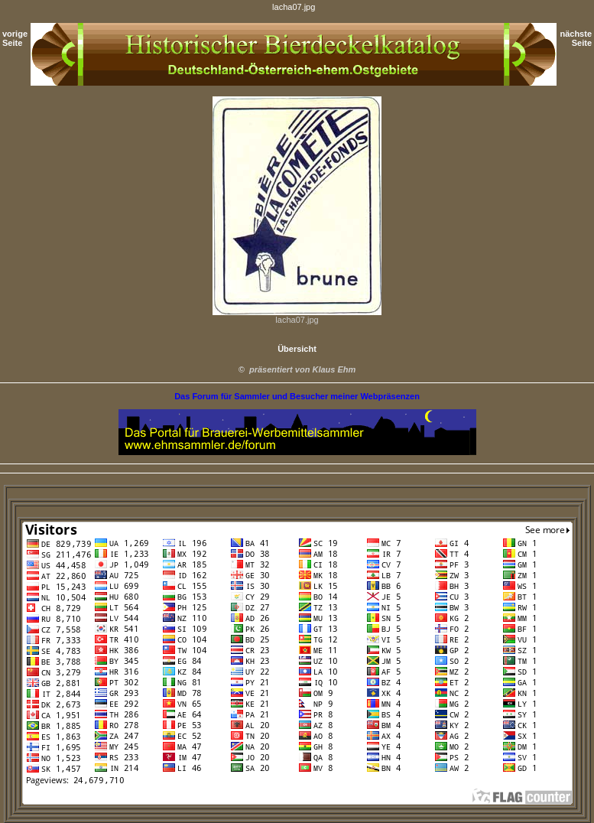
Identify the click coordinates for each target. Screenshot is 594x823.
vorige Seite (15, 38)
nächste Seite (576, 38)
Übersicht (297, 348)
